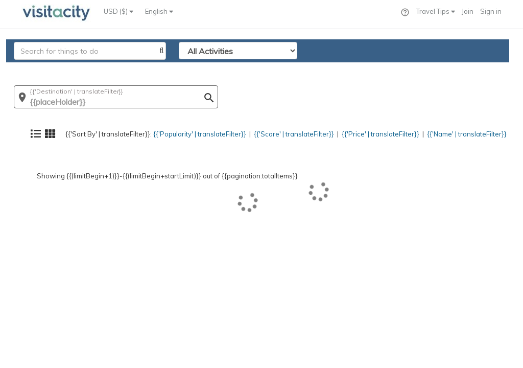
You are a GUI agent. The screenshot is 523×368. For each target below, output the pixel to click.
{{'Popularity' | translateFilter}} (176, 69)
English (159, 11)
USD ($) (118, 11)
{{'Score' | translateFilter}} (276, 69)
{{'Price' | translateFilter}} (369, 69)
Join (467, 11)
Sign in (491, 11)
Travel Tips (435, 11)
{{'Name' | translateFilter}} (461, 69)
